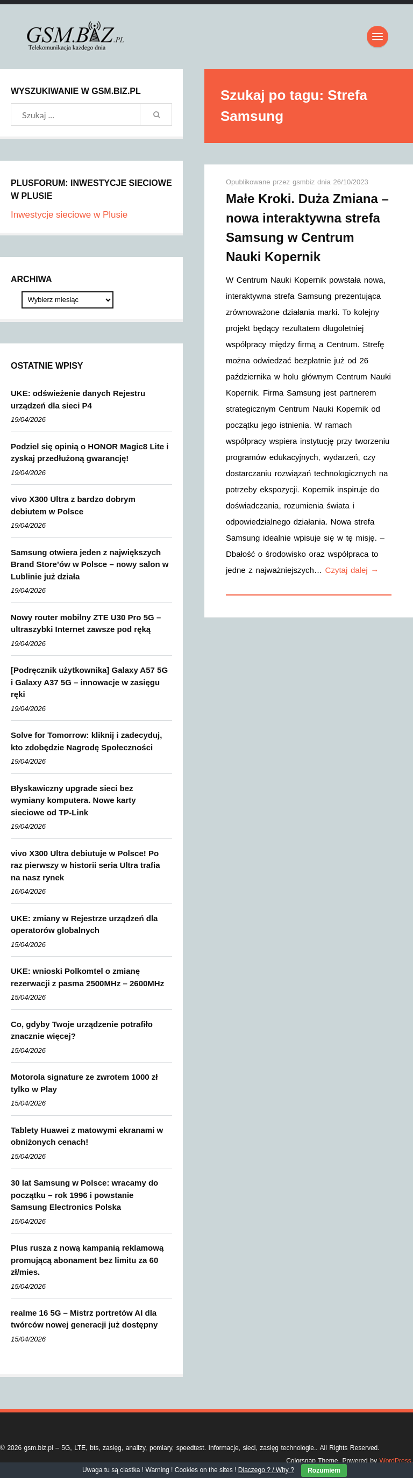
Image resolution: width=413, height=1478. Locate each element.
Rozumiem (324, 1470)
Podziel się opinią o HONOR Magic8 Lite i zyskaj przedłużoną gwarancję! (89, 452)
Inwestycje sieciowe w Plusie (69, 215)
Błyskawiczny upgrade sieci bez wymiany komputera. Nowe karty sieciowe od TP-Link (73, 800)
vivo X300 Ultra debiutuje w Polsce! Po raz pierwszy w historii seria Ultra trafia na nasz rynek (85, 865)
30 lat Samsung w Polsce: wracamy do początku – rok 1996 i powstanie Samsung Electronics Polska (84, 1194)
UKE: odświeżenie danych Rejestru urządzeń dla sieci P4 (78, 399)
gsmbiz (305, 182)
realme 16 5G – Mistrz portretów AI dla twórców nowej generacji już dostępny (84, 1319)
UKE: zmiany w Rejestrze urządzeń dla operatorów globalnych (84, 924)
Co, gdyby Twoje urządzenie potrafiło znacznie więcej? (82, 1030)
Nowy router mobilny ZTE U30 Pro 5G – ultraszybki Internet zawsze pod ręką (86, 623)
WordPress (395, 1461)
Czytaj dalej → (352, 570)
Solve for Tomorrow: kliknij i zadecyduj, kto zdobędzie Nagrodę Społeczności (86, 741)
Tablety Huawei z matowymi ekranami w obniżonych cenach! (87, 1136)
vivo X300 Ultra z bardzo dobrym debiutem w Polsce (73, 505)
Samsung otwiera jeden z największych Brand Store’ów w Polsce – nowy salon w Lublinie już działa (89, 564)
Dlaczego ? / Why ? (266, 1470)
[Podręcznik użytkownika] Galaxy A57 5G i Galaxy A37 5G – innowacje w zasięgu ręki (89, 682)
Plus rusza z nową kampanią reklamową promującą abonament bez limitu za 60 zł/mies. (87, 1259)
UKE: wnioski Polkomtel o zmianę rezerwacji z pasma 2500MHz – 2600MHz (87, 977)
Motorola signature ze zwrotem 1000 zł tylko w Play (84, 1083)
